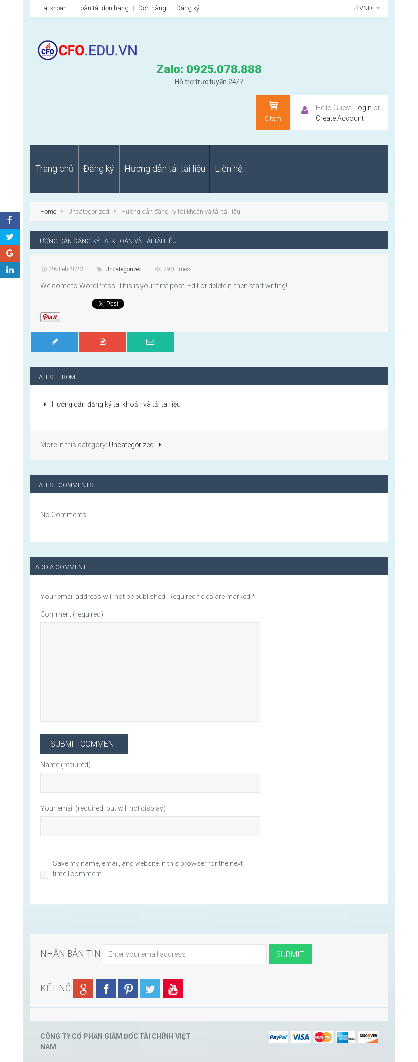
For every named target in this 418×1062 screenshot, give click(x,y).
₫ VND (368, 8)
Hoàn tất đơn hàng (102, 8)
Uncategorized (123, 269)
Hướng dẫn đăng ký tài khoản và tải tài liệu (110, 404)
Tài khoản (53, 8)
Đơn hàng (152, 8)
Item (273, 111)
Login (363, 108)
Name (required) (65, 765)
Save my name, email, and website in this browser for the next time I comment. (148, 869)
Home (48, 211)
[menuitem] (54, 169)
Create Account (340, 118)
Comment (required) (71, 614)
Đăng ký (187, 8)
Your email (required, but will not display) (103, 808)
